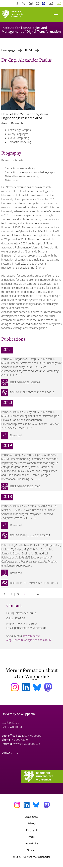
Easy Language (44, 3)
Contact (7, 752)
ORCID (47, 640)
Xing (8, 640)
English (59, 3)
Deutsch (51, 3)
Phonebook (24, 3)
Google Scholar (33, 640)
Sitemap (31, 850)
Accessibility (31, 843)
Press (31, 836)
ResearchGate (31, 636)
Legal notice (31, 816)
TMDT (29, 50)
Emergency (38, 3)
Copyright (31, 830)
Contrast (18, 3)
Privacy (32, 823)
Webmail (31, 3)
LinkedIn (18, 640)
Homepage (8, 50)
